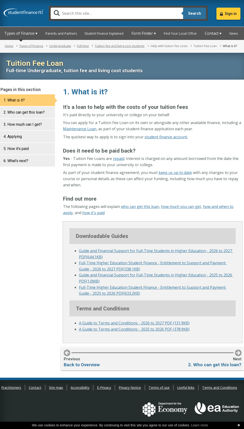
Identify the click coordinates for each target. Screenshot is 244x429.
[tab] (27, 100)
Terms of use (159, 387)
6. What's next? (16, 161)
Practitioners (11, 387)
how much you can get (181, 206)
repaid (118, 158)
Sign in (231, 13)
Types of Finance (31, 46)
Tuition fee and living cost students (120, 46)
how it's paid (93, 212)
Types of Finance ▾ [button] (20, 33)
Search (194, 13)
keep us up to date (175, 172)
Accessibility (80, 387)
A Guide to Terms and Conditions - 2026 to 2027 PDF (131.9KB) (134, 323)
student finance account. (166, 137)
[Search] (117, 13)
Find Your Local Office (180, 33)
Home (9, 46)
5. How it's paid (16, 148)
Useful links (186, 387)
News (233, 33)
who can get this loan (140, 206)
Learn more (199, 425)
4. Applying (13, 136)
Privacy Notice (130, 387)
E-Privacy (104, 387)
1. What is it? (14, 100)
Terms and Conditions (219, 387)
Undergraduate (60, 46)
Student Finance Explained (103, 33)
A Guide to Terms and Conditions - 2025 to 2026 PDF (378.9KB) (134, 329)
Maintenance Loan (79, 128)
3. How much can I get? (23, 124)
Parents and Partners (61, 33)
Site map (56, 387)
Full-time (83, 46)
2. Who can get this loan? (24, 112)
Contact (35, 387)
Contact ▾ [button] (213, 33)
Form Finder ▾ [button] (144, 33)
